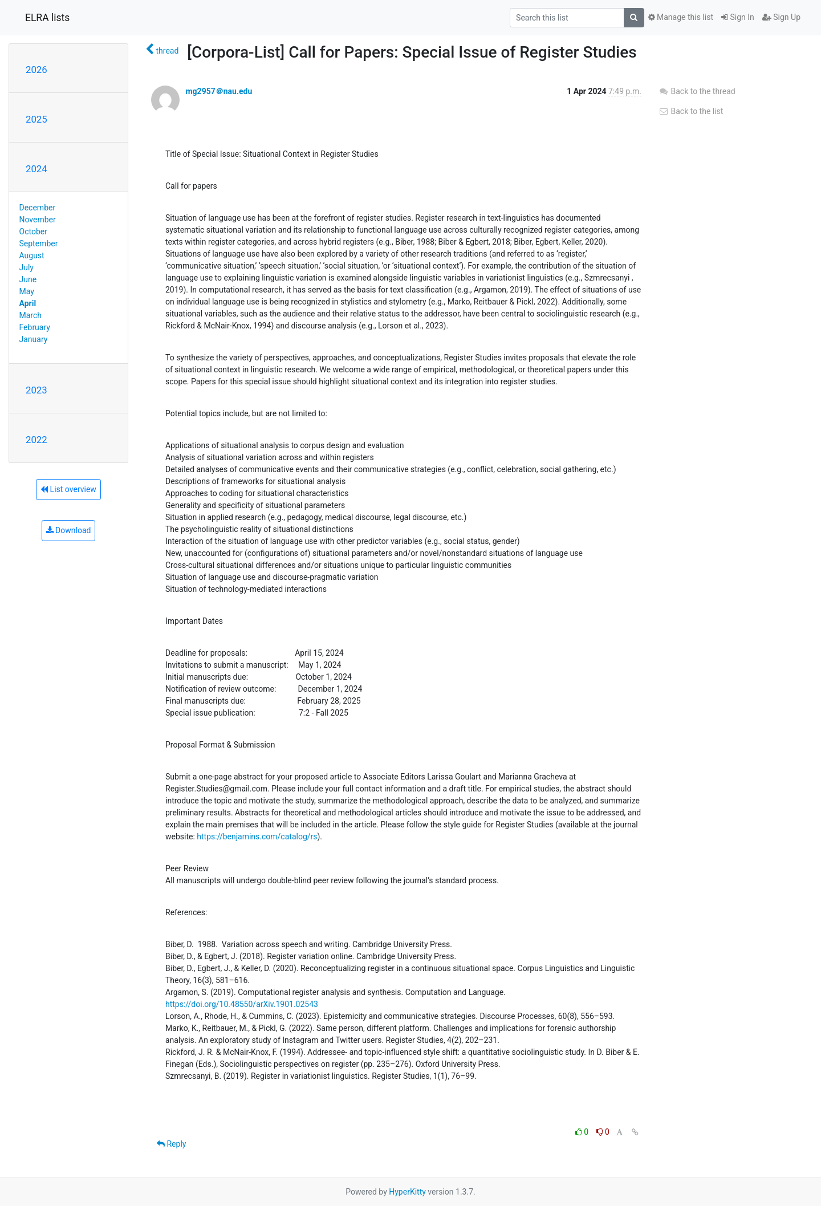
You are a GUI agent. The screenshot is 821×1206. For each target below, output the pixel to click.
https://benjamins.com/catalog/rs (257, 836)
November (37, 219)
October (33, 231)
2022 (36, 439)
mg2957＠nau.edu (218, 91)
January (33, 339)
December (37, 207)
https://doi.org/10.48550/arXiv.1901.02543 (241, 1004)
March (30, 315)
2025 (36, 119)
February (34, 327)
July (26, 267)
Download (68, 530)
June (28, 279)
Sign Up (781, 17)
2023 (36, 390)
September (38, 243)
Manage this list (680, 17)
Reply (171, 1143)
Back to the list (691, 111)
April (27, 303)
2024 (36, 168)
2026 (36, 69)
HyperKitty (407, 1191)
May (26, 291)
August (31, 255)
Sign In (737, 17)
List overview (68, 489)
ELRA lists (47, 17)
